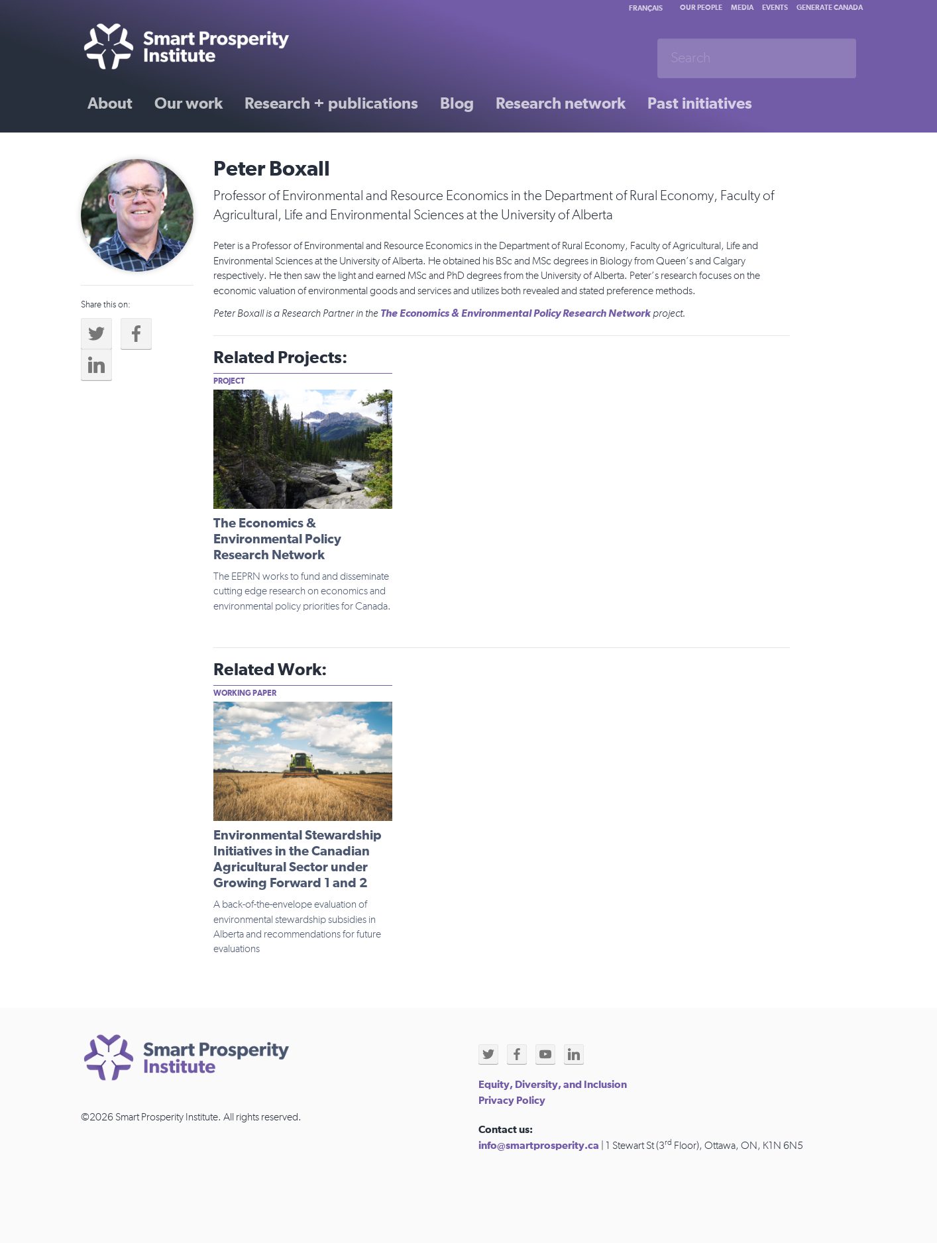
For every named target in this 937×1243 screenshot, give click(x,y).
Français (646, 8)
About (110, 104)
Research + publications (331, 104)
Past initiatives (699, 104)
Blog (457, 104)
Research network (561, 104)
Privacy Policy (511, 1100)
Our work (188, 104)
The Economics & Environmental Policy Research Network (515, 313)
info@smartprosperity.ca (538, 1145)
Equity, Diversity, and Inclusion (552, 1084)
